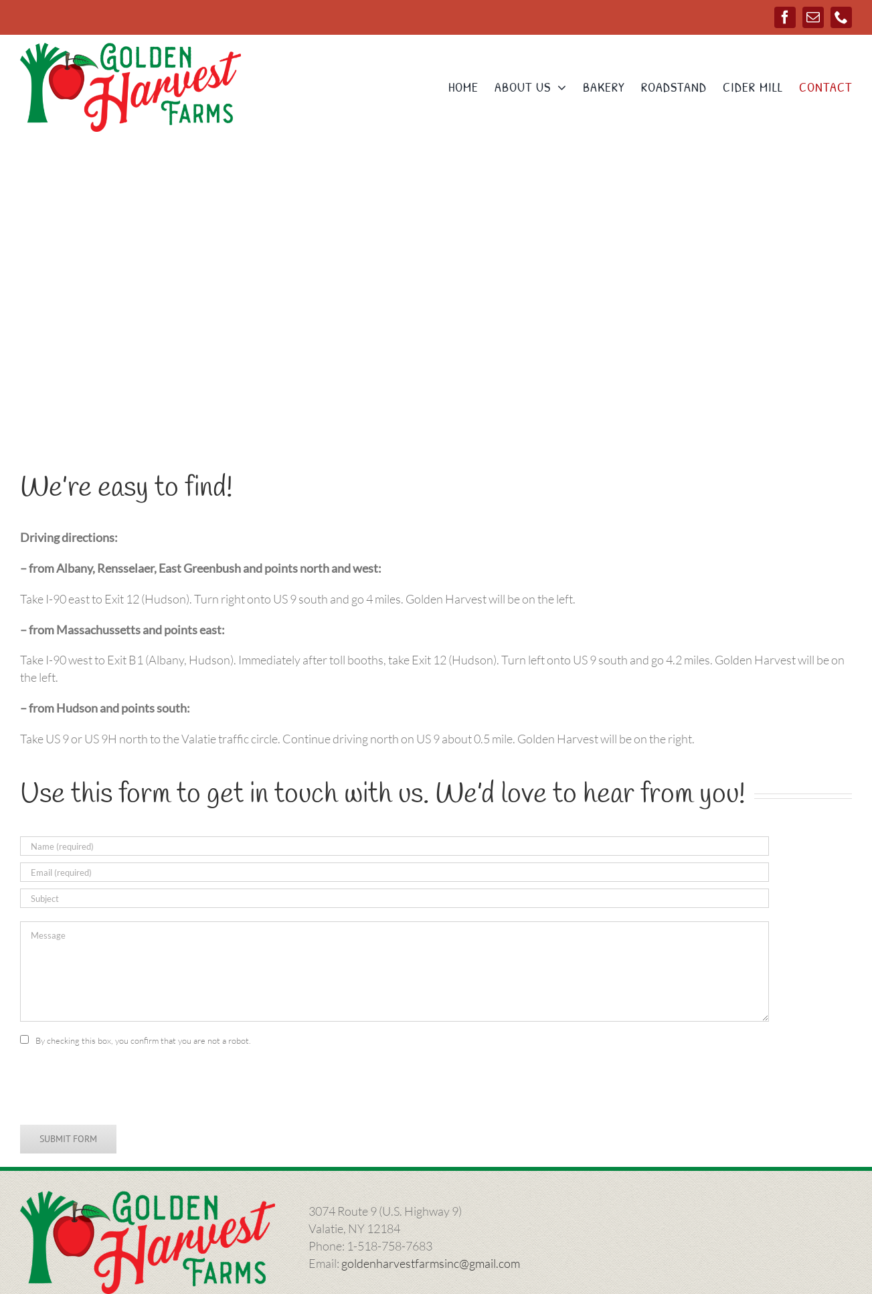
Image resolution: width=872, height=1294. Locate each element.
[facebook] (785, 17)
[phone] (841, 17)
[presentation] (122, 1085)
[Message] (394, 971)
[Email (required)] (394, 872)
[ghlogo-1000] (130, 48)
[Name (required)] (394, 846)
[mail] (813, 17)
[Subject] (394, 898)
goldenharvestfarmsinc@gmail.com (430, 1263)
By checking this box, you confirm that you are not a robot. (143, 1040)
